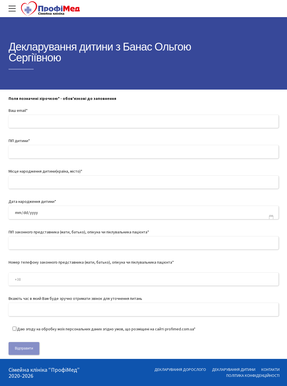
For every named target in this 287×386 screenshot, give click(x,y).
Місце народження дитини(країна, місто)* (143, 179)
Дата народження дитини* (143, 209)
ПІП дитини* (143, 148)
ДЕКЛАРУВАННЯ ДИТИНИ (233, 369)
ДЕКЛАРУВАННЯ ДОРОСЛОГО (180, 369)
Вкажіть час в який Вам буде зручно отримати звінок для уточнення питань (143, 306)
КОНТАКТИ (270, 369)
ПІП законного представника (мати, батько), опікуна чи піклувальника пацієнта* (143, 239)
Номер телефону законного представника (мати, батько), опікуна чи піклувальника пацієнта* (143, 273)
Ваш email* (143, 118)
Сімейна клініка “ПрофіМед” (44, 369)
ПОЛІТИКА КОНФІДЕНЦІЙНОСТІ (253, 375)
